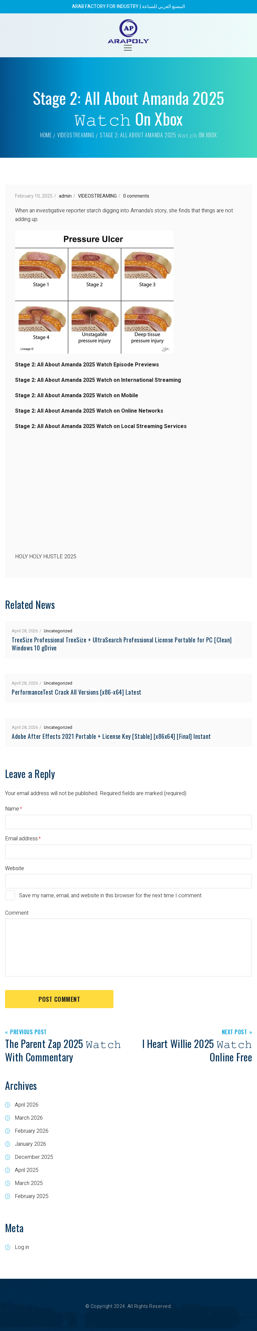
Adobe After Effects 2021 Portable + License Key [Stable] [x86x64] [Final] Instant (111, 736)
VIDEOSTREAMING (75, 135)
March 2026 (29, 1118)
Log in (22, 1247)
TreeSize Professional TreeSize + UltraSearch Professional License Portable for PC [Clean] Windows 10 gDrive (122, 643)
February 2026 (32, 1131)
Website (14, 868)
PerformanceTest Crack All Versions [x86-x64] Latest (77, 692)
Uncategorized (58, 631)
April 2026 (26, 1105)
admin (65, 196)
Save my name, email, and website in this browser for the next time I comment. (110, 896)
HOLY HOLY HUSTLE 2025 (45, 557)
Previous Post (28, 1032)
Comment (16, 913)
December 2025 (34, 1157)
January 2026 (30, 1144)
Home (46, 135)
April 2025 (26, 1170)
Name (12, 809)
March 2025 (29, 1183)
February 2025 (32, 1196)
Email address (21, 839)
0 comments (136, 196)
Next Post (234, 1032)
